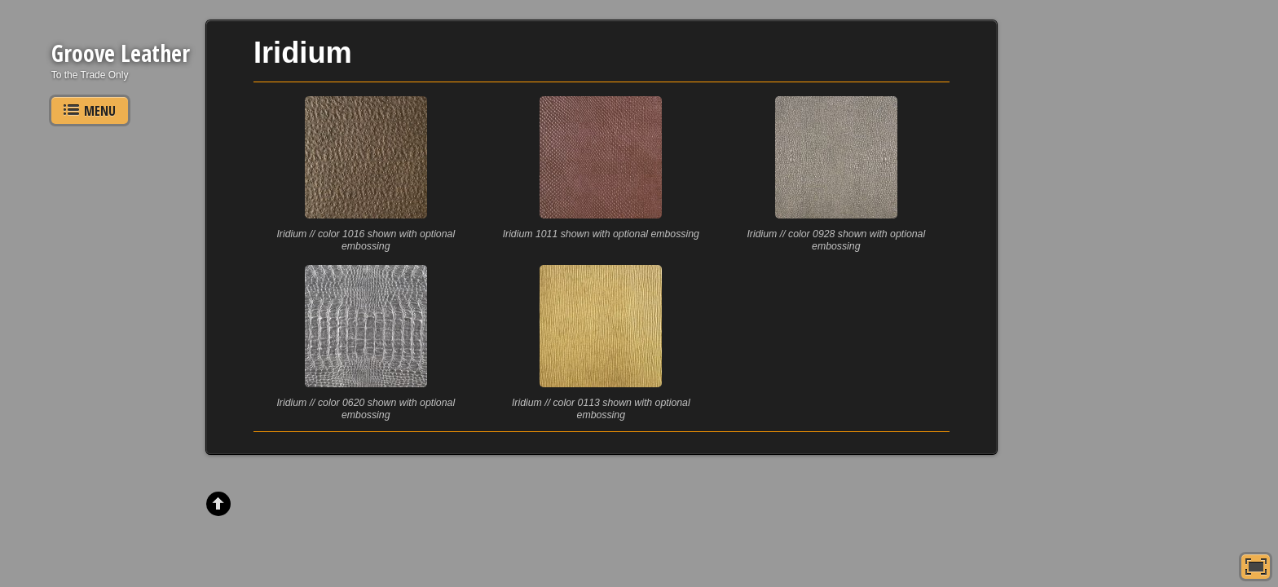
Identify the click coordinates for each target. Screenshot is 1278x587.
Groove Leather (120, 53)
